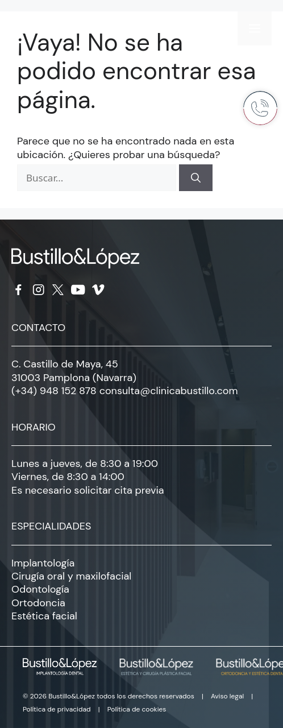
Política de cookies (137, 709)
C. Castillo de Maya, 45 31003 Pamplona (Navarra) (73, 370)
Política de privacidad (57, 709)
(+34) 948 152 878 (54, 391)
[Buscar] (196, 178)
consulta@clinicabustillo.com (168, 391)
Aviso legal (227, 696)
